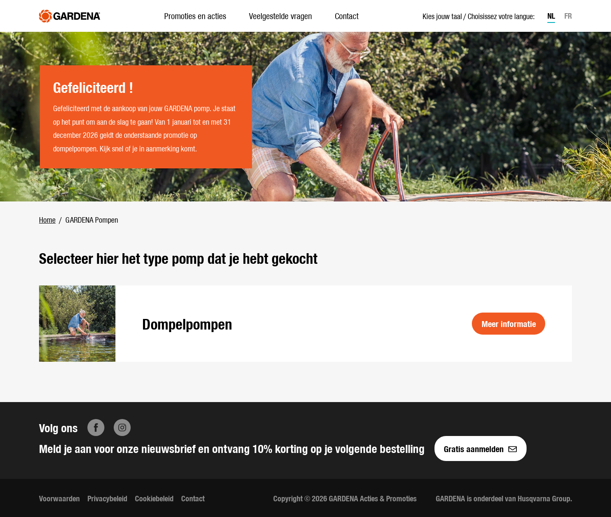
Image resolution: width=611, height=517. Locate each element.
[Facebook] (95, 427)
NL (551, 15)
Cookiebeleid (154, 498)
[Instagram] (122, 427)
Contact (347, 15)
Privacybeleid (107, 498)
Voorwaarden (59, 498)
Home (47, 219)
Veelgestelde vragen (280, 15)
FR (568, 15)
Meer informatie (509, 323)
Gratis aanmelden (480, 448)
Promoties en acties (195, 15)
